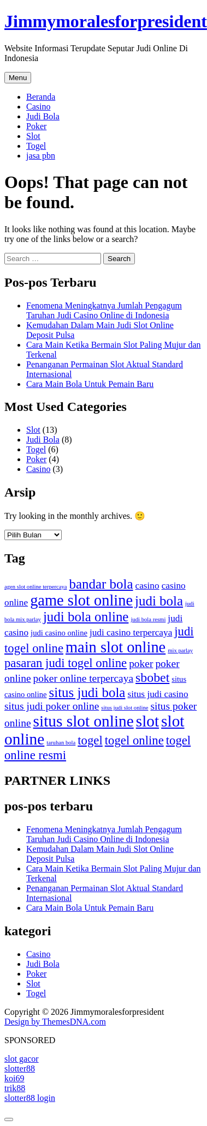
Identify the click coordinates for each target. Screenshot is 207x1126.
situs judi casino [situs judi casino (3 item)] (157, 694)
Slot (33, 136)
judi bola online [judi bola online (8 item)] (86, 616)
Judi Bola (43, 116)
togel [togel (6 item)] (90, 740)
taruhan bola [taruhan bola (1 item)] (60, 743)
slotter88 (19, 1068)
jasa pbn (40, 155)
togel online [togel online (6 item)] (134, 740)
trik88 (14, 1088)
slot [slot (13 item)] (147, 721)
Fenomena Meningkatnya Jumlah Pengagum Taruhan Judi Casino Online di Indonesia (104, 310)
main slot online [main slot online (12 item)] (115, 647)
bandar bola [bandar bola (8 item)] (101, 584)
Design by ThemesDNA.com (55, 1021)
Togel (36, 145)
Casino (38, 106)
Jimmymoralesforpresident (105, 21)
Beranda (40, 96)
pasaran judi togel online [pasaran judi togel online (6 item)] (65, 663)
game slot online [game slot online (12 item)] (81, 600)
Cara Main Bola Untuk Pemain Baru (89, 384)
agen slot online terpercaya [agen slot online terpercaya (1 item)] (35, 587)
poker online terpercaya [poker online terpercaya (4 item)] (83, 678)
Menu (18, 78)
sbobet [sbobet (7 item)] (152, 677)
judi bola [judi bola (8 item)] (159, 601)
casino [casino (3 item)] (147, 585)
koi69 (14, 1078)
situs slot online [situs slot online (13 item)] (83, 721)
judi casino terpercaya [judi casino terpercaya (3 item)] (131, 632)
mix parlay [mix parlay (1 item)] (180, 650)
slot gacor (21, 1058)
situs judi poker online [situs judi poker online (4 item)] (51, 706)
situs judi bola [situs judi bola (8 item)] (87, 692)
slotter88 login (29, 1098)
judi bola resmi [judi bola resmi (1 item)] (148, 619)
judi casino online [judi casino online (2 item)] (59, 632)
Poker (36, 126)
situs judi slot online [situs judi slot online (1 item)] (124, 708)
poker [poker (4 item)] (141, 663)
